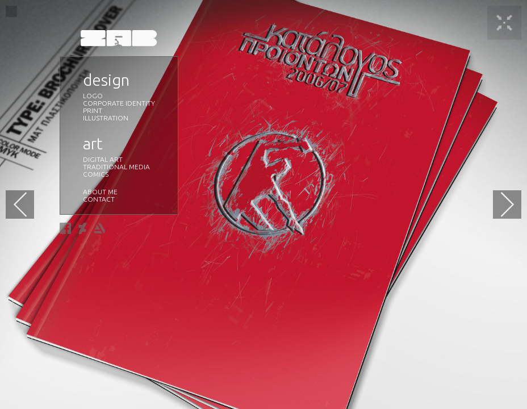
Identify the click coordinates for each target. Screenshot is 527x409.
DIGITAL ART (103, 159)
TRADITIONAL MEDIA (116, 166)
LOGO (93, 95)
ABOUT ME (100, 191)
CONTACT (99, 199)
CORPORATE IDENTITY (119, 103)
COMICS (95, 174)
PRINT (92, 110)
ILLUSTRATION (105, 118)
